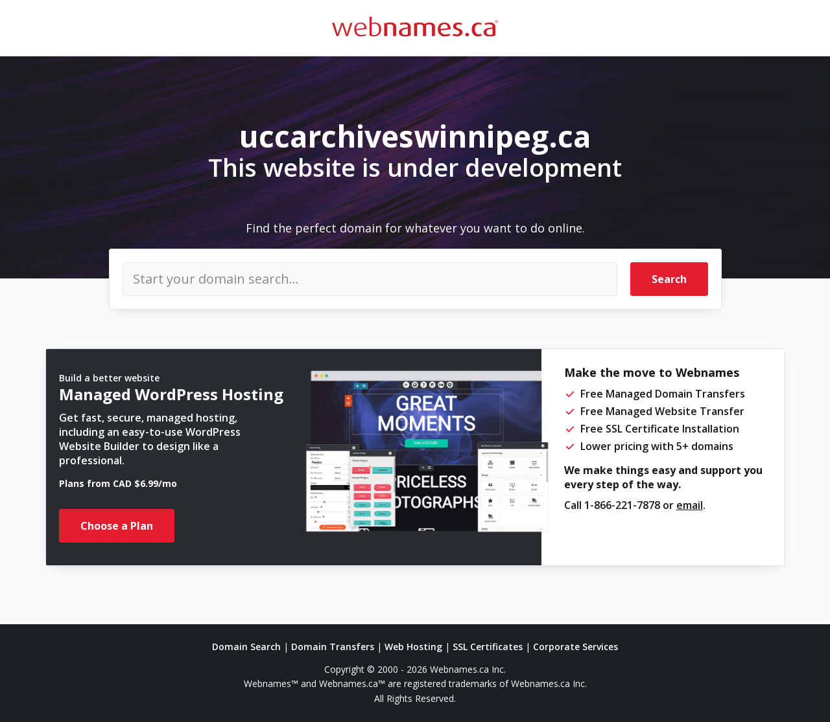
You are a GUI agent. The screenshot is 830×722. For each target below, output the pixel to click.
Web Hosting (413, 646)
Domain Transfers (332, 646)
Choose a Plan (116, 526)
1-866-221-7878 (622, 505)
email (689, 505)
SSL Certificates (488, 646)
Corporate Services (575, 646)
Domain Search (246, 646)
